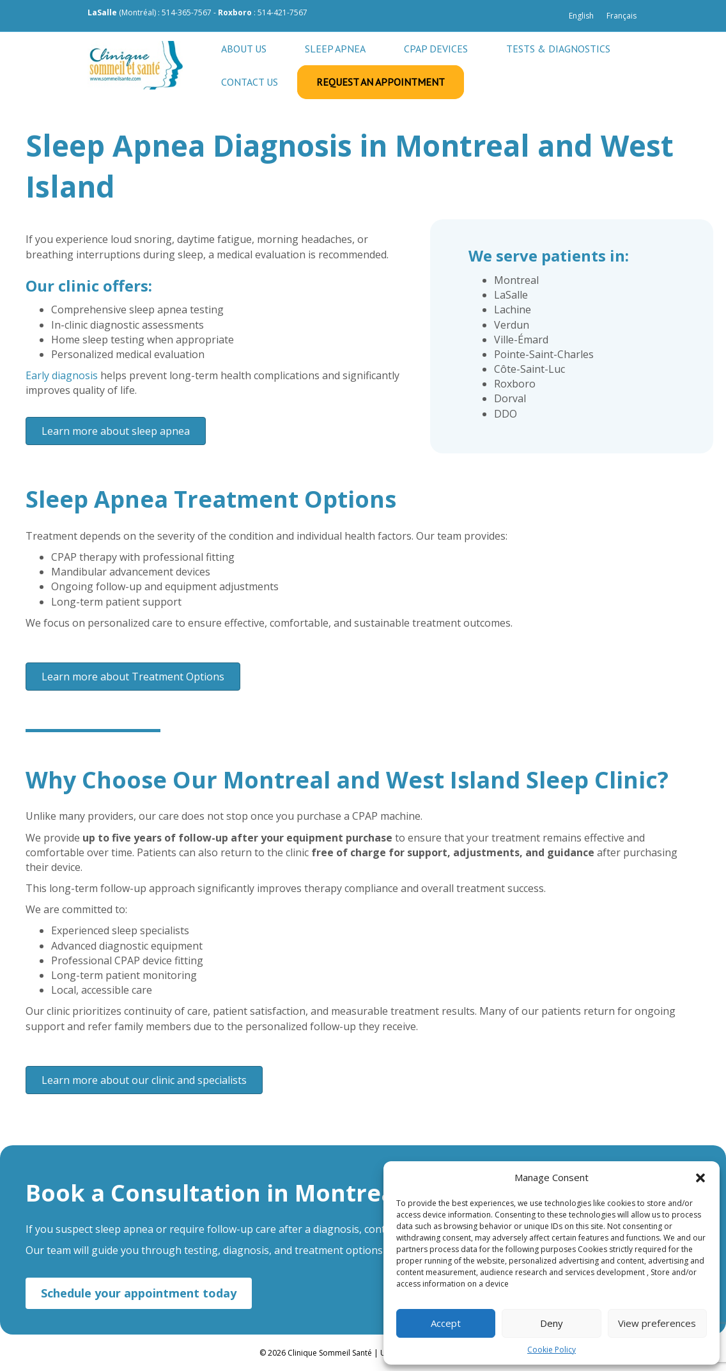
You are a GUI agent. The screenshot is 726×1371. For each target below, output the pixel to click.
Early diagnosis (62, 375)
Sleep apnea (335, 48)
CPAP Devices (436, 48)
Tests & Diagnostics (558, 48)
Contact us (249, 81)
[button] (700, 1177)
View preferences (657, 1323)
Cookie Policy (551, 1349)
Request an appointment (380, 81)
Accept (446, 1323)
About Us (243, 48)
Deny (551, 1323)
